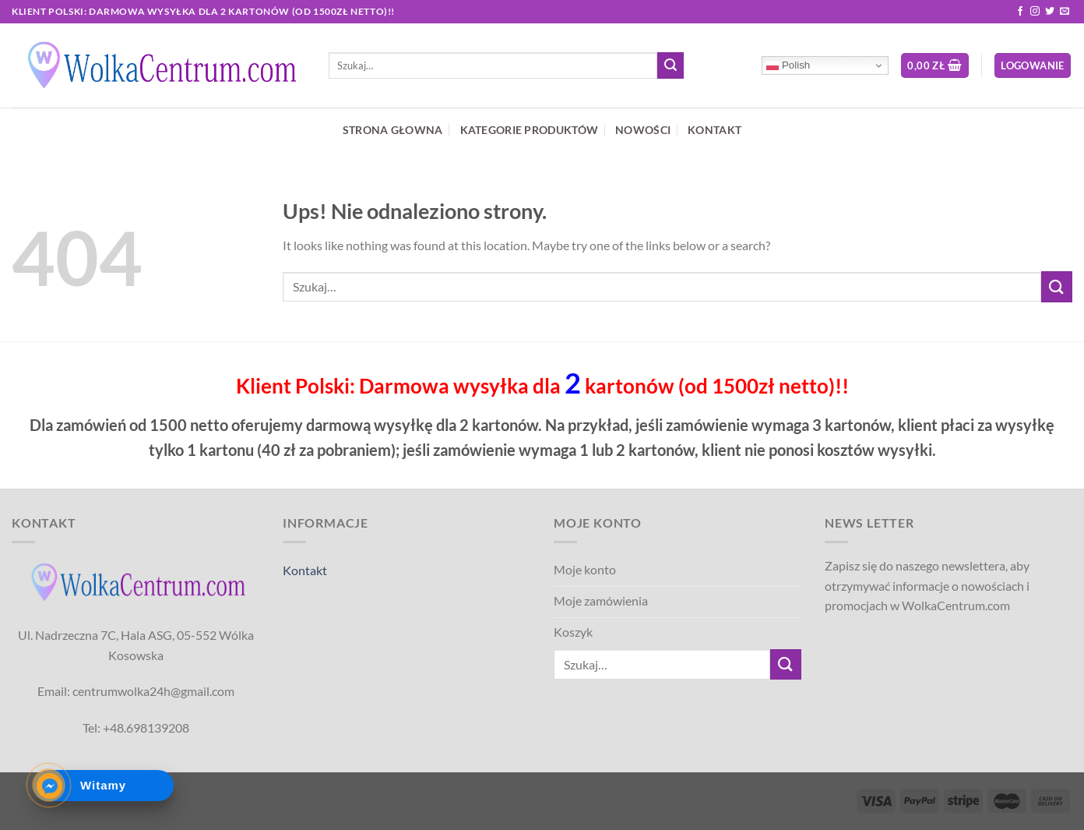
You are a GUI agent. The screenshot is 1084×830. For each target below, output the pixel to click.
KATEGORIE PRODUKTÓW (529, 129)
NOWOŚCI (642, 129)
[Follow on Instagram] (1035, 11)
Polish (788, 65)
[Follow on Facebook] (1020, 11)
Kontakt (305, 570)
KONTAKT (714, 129)
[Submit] (670, 65)
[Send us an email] (1064, 11)
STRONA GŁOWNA (393, 129)
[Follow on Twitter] (1049, 11)
